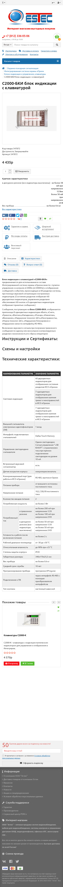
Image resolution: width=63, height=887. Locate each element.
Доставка (10, 271)
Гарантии (7, 807)
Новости (6, 789)
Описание (10, 258)
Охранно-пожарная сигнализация (22, 68)
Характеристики (30, 258)
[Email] (31, 750)
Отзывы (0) (11, 264)
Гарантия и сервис (49, 51)
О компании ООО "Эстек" (15, 776)
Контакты (34, 54)
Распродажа (9, 51)
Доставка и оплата (29, 51)
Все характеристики (12, 209)
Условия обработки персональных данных (22, 796)
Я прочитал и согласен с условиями (26, 757)
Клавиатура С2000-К (15, 635)
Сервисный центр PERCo (14, 814)
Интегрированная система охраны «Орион (24, 71)
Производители (10, 811)
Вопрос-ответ (33, 264)
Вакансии (7, 783)
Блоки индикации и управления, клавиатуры (25, 74)
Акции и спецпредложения (15, 793)
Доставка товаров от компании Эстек (20, 779)
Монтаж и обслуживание (15, 54)
